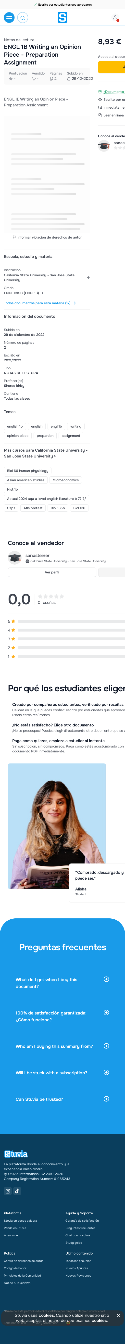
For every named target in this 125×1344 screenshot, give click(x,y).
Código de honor (15, 1268)
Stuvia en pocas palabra (20, 1221)
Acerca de (11, 1235)
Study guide (73, 1243)
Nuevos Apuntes (76, 1268)
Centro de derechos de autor (23, 1261)
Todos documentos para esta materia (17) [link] (40, 303)
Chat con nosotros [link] (77, 1235)
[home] (62, 17)
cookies (46, 1315)
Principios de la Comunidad (22, 1276)
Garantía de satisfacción (82, 1221)
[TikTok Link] (17, 1191)
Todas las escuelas (78, 1261)
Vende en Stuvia (15, 1228)
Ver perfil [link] (52, 572)
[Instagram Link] (8, 1191)
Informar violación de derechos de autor (47, 237)
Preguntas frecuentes (80, 1228)
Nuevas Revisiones (78, 1276)
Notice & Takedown (17, 1283)
